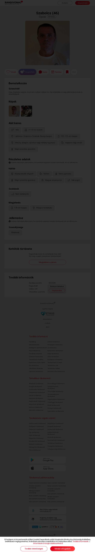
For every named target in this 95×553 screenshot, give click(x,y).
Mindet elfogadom (63, 549)
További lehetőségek (34, 549)
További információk (80, 541)
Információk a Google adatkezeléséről (48, 543)
